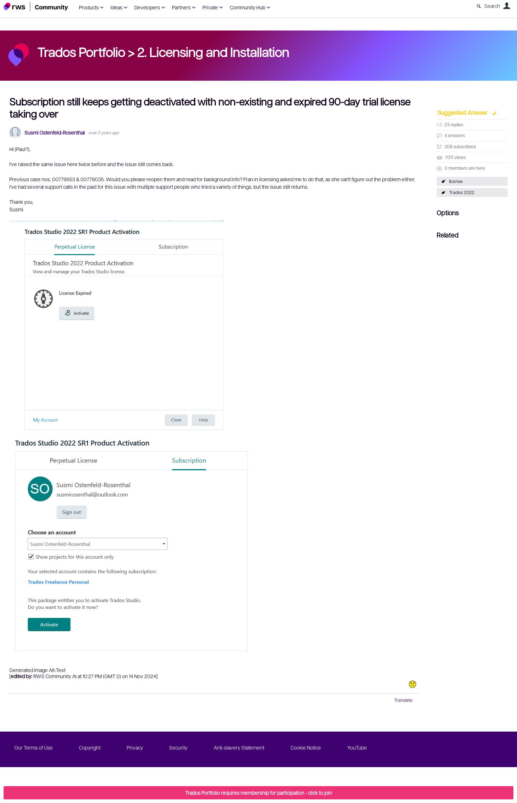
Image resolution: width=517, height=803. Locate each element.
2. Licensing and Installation (213, 51)
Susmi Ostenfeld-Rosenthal (54, 133)
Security (178, 747)
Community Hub (247, 7)
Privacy (135, 747)
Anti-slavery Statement (239, 747)
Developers (147, 7)
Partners (181, 7)
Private (210, 7)
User (506, 5)
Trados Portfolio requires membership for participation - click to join (258, 792)
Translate (403, 700)
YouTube (357, 747)
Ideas (116, 7)
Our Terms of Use (33, 747)
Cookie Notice (305, 747)
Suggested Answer (463, 112)
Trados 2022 (461, 192)
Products (89, 7)
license (456, 181)
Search (492, 6)
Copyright (90, 747)
